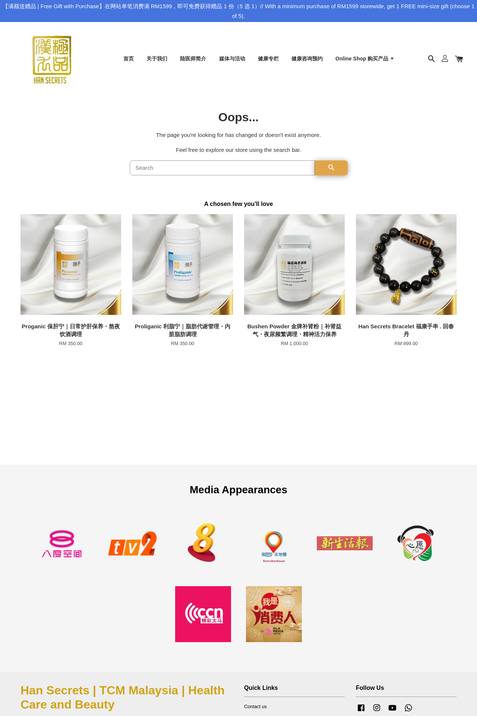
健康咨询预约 (307, 59)
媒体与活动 (232, 59)
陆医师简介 (193, 59)
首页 (128, 59)
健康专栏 (268, 59)
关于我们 (156, 59)
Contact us (255, 707)
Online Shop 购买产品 (365, 59)
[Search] (222, 169)
